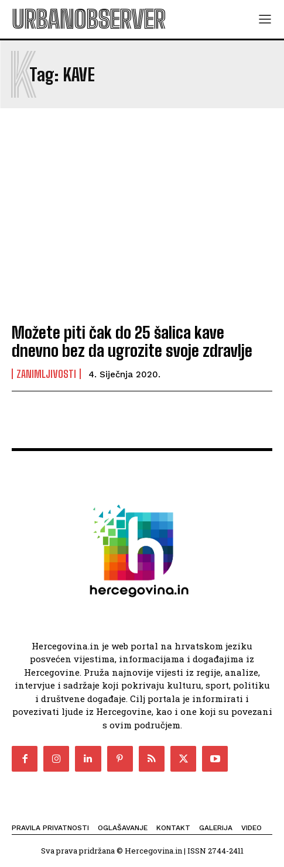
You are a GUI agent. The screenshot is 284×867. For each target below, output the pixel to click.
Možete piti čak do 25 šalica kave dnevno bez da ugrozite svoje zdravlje (132, 341)
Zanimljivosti (46, 374)
